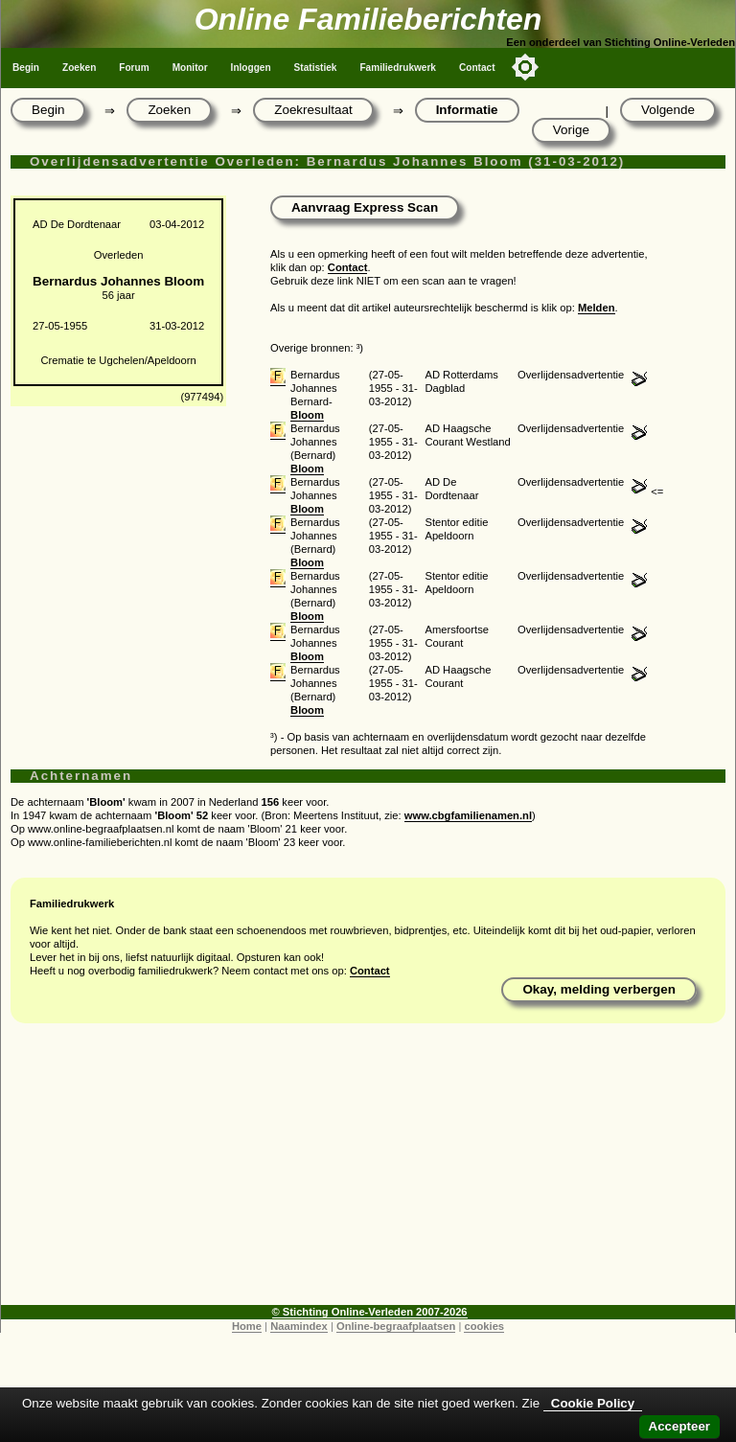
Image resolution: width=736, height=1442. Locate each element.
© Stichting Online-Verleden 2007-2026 (370, 1311)
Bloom (307, 415)
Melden (596, 307)
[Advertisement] (368, 1171)
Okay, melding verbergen (599, 989)
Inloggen (251, 67)
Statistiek (315, 67)
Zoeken (79, 67)
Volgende (668, 110)
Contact (477, 67)
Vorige (571, 130)
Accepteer (679, 1426)
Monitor (190, 67)
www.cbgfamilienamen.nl (468, 815)
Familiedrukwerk (397, 67)
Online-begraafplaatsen (395, 1326)
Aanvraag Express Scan (364, 207)
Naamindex (299, 1326)
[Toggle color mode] (525, 67)
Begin (25, 67)
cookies (484, 1326)
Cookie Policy (592, 1403)
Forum (134, 67)
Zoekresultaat (313, 110)
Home (247, 1326)
